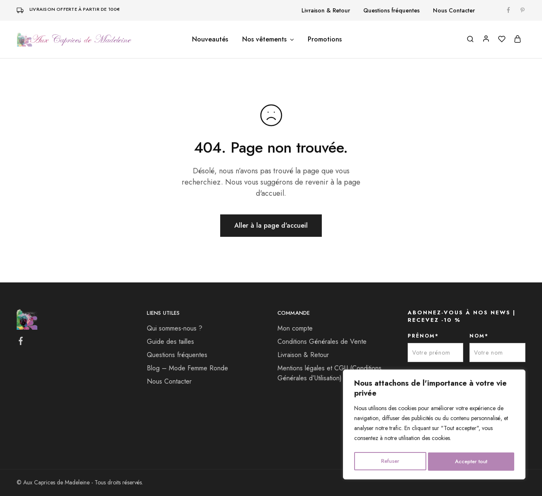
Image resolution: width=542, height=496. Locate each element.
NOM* (479, 336)
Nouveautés (210, 39)
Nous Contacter (454, 10)
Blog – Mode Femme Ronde (187, 368)
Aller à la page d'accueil (271, 225)
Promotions (325, 39)
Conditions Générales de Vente (322, 341)
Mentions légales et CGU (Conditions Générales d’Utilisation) (329, 373)
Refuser (389, 461)
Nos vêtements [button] (268, 39)
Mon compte (295, 328)
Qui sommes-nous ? (174, 328)
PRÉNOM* (423, 336)
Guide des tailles (170, 341)
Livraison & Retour (325, 10)
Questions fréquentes (391, 10)
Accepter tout (471, 461)
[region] (434, 425)
